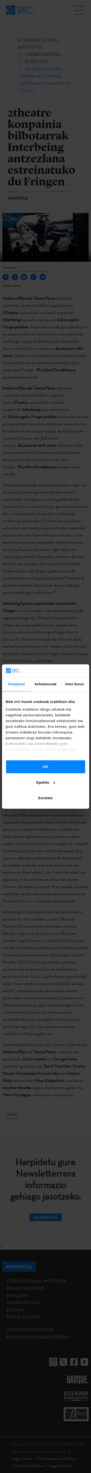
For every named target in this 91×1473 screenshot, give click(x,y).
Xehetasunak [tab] (45, 684)
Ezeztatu (45, 798)
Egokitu (45, 782)
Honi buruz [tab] (74, 684)
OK (45, 767)
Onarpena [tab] (16, 684)
